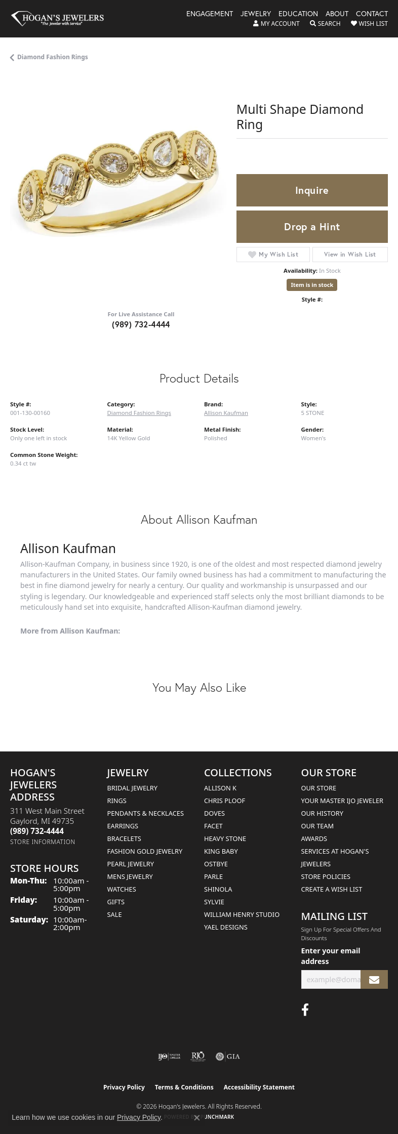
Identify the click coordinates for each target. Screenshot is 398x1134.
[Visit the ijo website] (169, 1056)
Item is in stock (312, 284)
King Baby (221, 851)
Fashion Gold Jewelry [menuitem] (145, 851)
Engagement (209, 14)
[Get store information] (42, 841)
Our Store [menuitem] (319, 787)
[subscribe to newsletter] (374, 979)
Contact (372, 14)
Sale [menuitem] (114, 914)
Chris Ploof (224, 800)
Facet (213, 825)
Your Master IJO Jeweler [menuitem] (342, 800)
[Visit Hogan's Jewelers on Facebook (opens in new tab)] (305, 1010)
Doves (214, 813)
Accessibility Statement (259, 1087)
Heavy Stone (225, 838)
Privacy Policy (124, 1087)
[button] (276, 23)
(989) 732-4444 (141, 324)
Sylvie (214, 901)
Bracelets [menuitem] (124, 838)
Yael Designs (226, 927)
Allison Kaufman (226, 412)
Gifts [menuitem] (116, 901)
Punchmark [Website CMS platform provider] (217, 1116)
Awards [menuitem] (314, 838)
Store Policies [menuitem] (326, 876)
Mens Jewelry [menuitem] (130, 876)
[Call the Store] (37, 831)
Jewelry (256, 14)
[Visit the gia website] (228, 1056)
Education (298, 14)
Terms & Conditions (184, 1087)
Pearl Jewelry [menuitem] (130, 863)
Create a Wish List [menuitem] (332, 889)
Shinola (218, 889)
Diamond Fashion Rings (52, 57)
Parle (213, 876)
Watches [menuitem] (121, 889)
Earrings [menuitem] (123, 825)
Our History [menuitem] (322, 813)
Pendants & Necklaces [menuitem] (145, 813)
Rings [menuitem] (117, 800)
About (337, 14)
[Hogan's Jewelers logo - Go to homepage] (62, 18)
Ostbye (216, 863)
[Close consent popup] (197, 1118)
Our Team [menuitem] (317, 825)
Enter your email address (331, 956)
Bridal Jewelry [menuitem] (132, 787)
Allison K (220, 787)
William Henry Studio (242, 914)
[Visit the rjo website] (198, 1056)
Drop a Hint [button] (312, 226)
